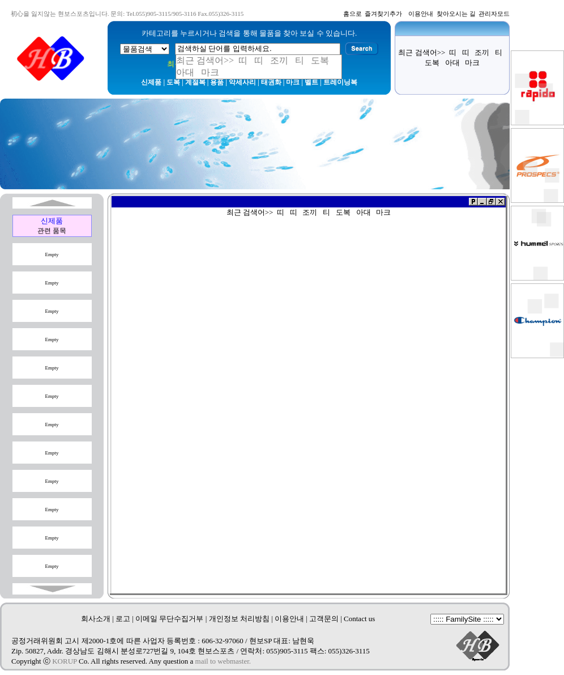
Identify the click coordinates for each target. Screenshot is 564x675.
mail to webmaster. (223, 661)
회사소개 (95, 618)
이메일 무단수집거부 (169, 618)
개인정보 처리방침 (239, 618)
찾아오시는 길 (456, 13)
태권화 (271, 82)
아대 (452, 62)
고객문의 (324, 618)
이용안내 (420, 13)
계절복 (195, 82)
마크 (293, 82)
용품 (217, 82)
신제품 (151, 82)
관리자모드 (494, 13)
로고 (123, 618)
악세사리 (242, 82)
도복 (173, 82)
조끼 (482, 52)
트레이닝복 (340, 82)
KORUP (64, 661)
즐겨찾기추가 (383, 13)
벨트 (311, 82)
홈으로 (352, 13)
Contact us (359, 618)
